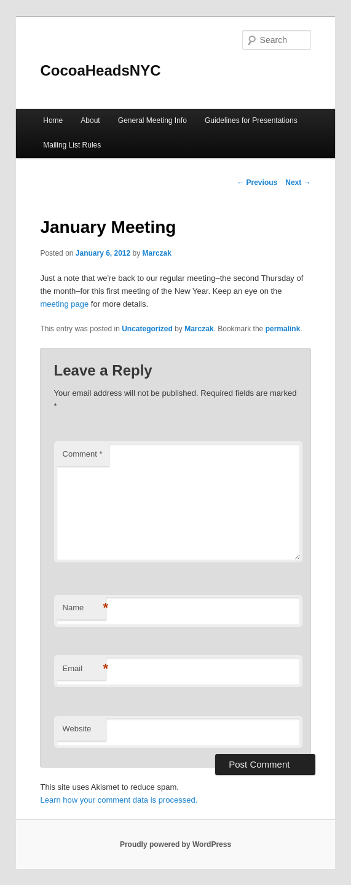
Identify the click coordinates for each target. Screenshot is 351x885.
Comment (83, 453)
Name (84, 608)
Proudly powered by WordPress (175, 844)
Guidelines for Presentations (251, 120)
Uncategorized (147, 328)
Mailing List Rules (72, 145)
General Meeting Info (152, 120)
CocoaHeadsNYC (100, 70)
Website (77, 728)
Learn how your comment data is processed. (118, 799)
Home (53, 120)
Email (84, 669)
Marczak (157, 253)
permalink (283, 328)
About (90, 120)
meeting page (64, 304)
